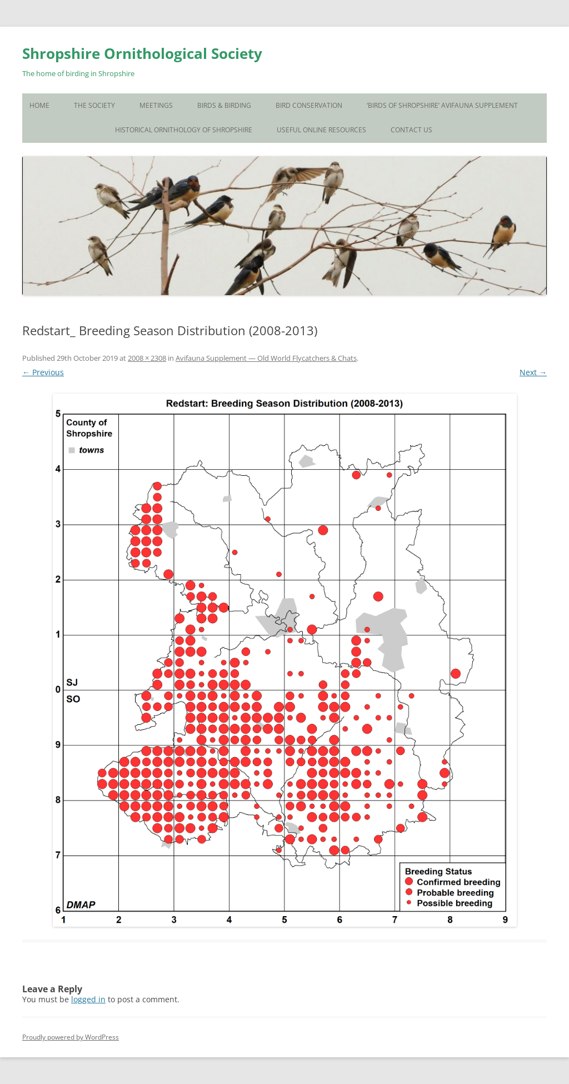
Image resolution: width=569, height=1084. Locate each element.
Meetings (156, 105)
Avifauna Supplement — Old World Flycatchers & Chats (266, 358)
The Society (94, 105)
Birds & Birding (224, 105)
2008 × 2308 (147, 358)
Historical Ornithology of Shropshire (183, 130)
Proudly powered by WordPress (70, 1037)
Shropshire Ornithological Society (142, 53)
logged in (88, 999)
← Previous (43, 372)
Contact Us (411, 130)
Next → (533, 372)
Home (39, 105)
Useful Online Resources (321, 130)
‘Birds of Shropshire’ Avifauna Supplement (442, 105)
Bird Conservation (309, 105)
